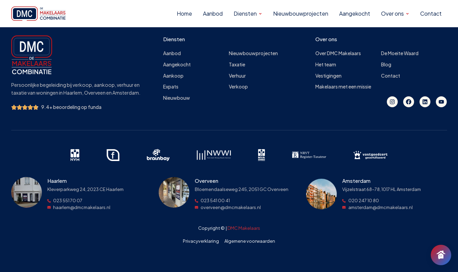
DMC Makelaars (243, 228)
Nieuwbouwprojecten (253, 53)
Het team (325, 64)
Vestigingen (328, 76)
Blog (386, 64)
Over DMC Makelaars (338, 53)
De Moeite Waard (399, 53)
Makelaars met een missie (343, 87)
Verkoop (238, 87)
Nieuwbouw (176, 98)
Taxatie (237, 64)
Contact (390, 76)
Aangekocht (177, 64)
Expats (170, 87)
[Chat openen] (441, 255)
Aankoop (173, 76)
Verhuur (237, 76)
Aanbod (172, 53)
